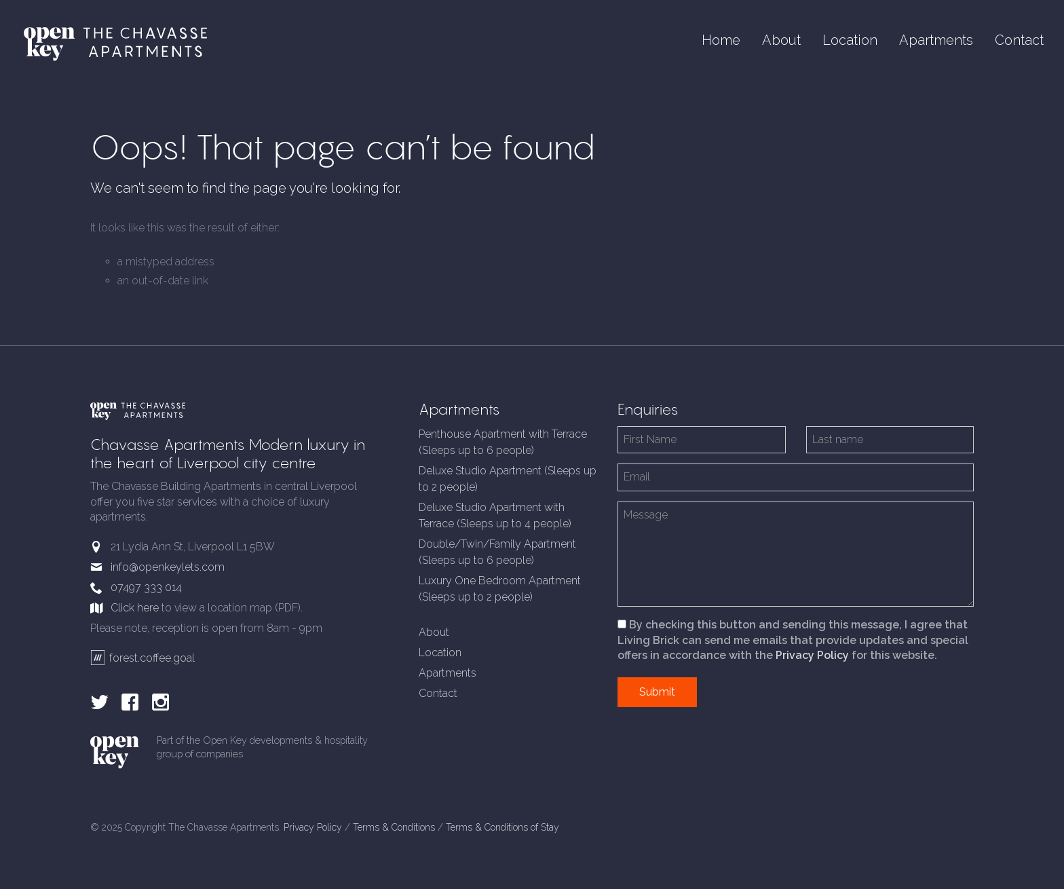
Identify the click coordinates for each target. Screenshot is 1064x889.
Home (721, 40)
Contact (1019, 40)
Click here (135, 607)
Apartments (936, 40)
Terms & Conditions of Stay (502, 827)
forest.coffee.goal (142, 657)
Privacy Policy (812, 655)
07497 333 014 (146, 587)
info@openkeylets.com (168, 567)
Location (849, 40)
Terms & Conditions (394, 827)
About (781, 40)
